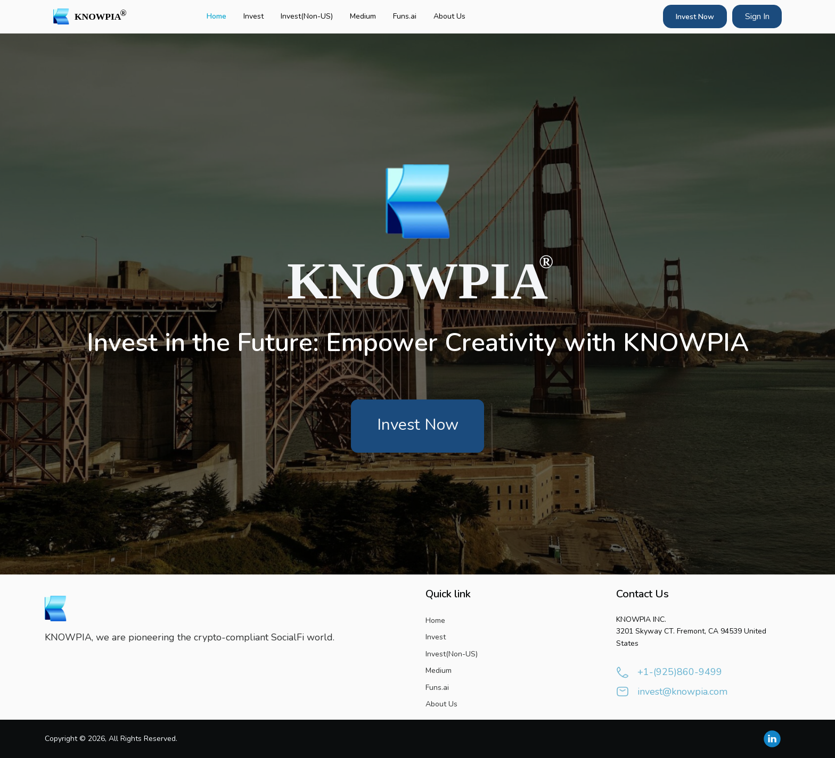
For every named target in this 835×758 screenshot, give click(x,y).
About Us (449, 16)
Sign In (757, 16)
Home (216, 16)
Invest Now (695, 17)
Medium (363, 16)
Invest (253, 16)
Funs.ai (404, 16)
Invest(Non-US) (307, 16)
